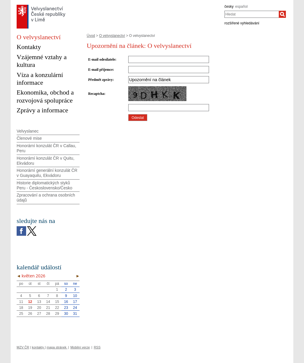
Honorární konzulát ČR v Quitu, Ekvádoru (46, 161)
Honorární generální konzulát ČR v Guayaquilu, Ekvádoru (47, 173)
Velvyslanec (28, 131)
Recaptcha (96, 94)
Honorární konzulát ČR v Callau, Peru (46, 148)
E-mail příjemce (100, 69)
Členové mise (29, 138)
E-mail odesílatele (101, 59)
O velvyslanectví (112, 36)
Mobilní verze (80, 347)
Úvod (91, 36)
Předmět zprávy (100, 80)
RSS (97, 347)
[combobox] (251, 14)
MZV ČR (23, 347)
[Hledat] (282, 14)
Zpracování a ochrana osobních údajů (46, 197)
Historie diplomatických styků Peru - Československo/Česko (44, 185)
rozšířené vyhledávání (241, 23)
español (241, 6)
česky (229, 6)
